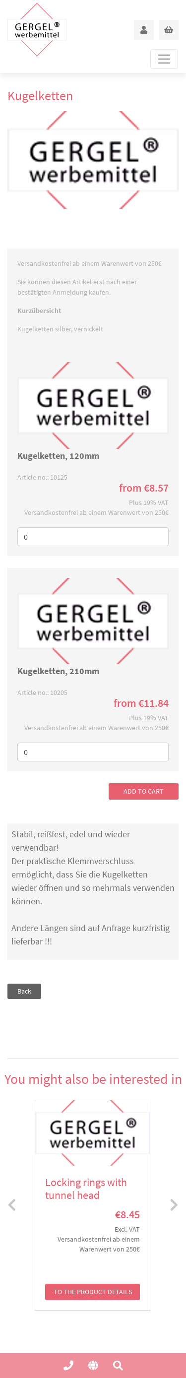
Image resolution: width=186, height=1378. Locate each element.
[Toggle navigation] (164, 59)
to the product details (93, 1291)
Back (24, 991)
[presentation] (11, 1205)
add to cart (144, 791)
